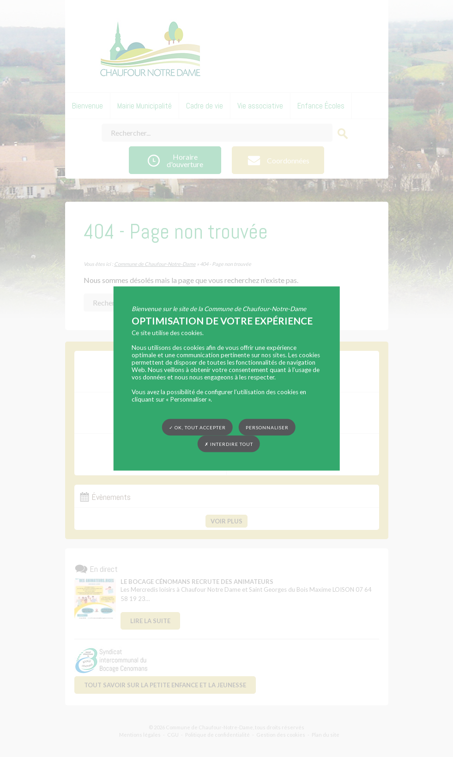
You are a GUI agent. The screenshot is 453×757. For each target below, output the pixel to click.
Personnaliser (267, 427)
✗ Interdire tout (229, 444)
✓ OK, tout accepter (197, 427)
